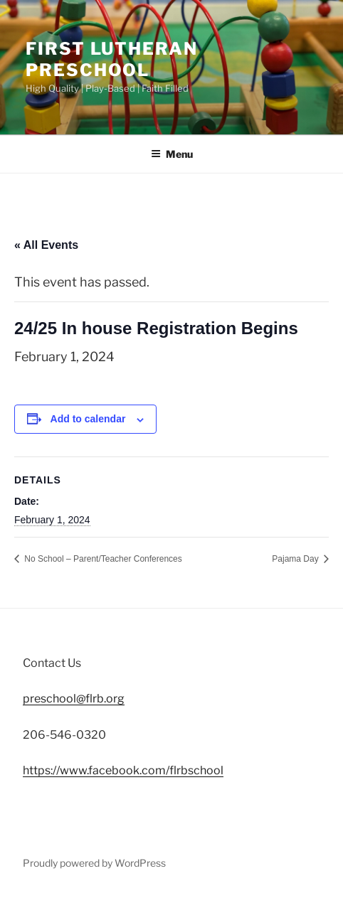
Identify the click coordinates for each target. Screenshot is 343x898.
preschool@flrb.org (74, 698)
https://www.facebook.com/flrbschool (123, 770)
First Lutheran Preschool (112, 59)
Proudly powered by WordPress (94, 863)
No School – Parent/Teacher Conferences (102, 559)
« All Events (46, 245)
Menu (172, 154)
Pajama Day (296, 559)
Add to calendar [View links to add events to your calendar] (88, 418)
